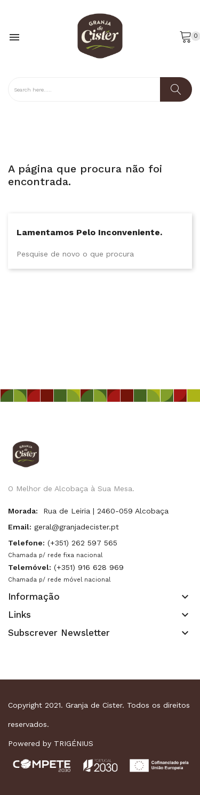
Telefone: (26, 543)
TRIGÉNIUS (73, 743)
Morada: (23, 511)
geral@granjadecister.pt (76, 527)
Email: (19, 527)
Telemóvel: (29, 567)
